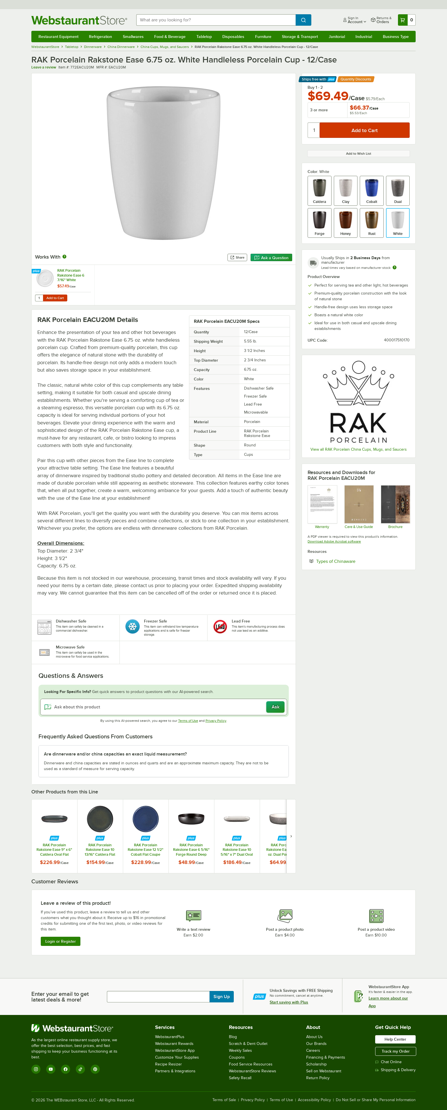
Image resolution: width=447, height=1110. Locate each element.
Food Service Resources (251, 1064)
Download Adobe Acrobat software (334, 541)
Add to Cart (55, 298)
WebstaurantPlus (169, 1037)
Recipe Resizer (168, 1064)
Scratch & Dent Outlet (248, 1043)
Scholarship (316, 1064)
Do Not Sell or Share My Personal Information (376, 1100)
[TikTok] (80, 1069)
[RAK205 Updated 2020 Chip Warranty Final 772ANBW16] (322, 507)
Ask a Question (271, 257)
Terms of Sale (224, 1100)
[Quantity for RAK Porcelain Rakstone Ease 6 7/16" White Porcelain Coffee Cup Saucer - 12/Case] (39, 298)
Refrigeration (100, 36)
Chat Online (388, 1062)
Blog (233, 1037)
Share (237, 257)
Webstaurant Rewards (174, 1043)
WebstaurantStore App (175, 1050)
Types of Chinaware (353, 561)
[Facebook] (65, 1069)
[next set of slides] (291, 836)
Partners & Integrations (175, 1071)
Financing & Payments (325, 1057)
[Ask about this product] (163, 707)
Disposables (233, 36)
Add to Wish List (358, 154)
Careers (313, 1050)
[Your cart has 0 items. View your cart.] (407, 20)
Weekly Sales (240, 1050)
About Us (314, 1037)
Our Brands (316, 1043)
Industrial (363, 36)
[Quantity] (314, 130)
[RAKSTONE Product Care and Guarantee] (358, 507)
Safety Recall (240, 1078)
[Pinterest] (95, 1069)
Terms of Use (188, 721)
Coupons (237, 1057)
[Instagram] (35, 1069)
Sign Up (222, 996)
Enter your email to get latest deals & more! (60, 996)
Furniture (263, 36)
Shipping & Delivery (395, 1070)
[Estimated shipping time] (395, 267)
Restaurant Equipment (58, 36)
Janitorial (337, 36)
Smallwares (133, 36)
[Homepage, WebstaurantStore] (79, 20)
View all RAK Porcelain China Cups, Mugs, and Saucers (358, 449)
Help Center (395, 1039)
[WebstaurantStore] (78, 1028)
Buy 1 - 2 (315, 87)
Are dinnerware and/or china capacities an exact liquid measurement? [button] (115, 754)
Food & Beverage (170, 36)
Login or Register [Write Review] (60, 941)
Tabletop (204, 36)
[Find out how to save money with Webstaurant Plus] (37, 271)
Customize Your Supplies (177, 1057)
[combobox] (216, 20)
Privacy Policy (216, 721)
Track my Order (396, 1051)
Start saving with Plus (289, 1002)
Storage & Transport (300, 36)
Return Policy (318, 1078)
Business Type (396, 36)
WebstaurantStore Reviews (252, 1071)
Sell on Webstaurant (323, 1071)
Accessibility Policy (314, 1100)
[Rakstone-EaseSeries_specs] (395, 507)
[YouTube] (50, 1069)
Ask (275, 707)
